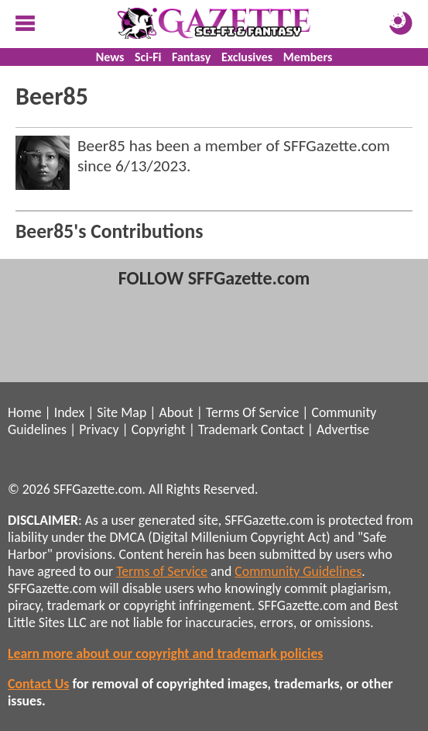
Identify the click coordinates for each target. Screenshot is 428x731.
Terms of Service (161, 571)
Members (308, 57)
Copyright (159, 429)
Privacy (98, 429)
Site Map (121, 412)
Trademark (228, 429)
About (176, 412)
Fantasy (191, 57)
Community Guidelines (298, 571)
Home (24, 412)
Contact (282, 429)
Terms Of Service (252, 412)
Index (69, 412)
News (110, 57)
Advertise (343, 429)
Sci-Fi (148, 57)
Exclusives (246, 57)
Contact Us (38, 683)
